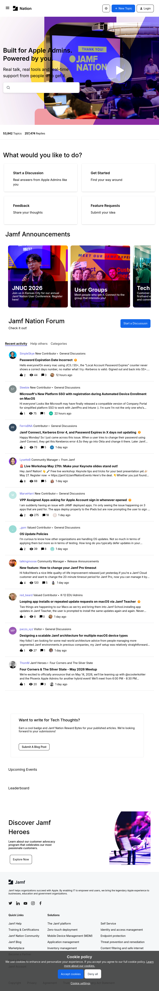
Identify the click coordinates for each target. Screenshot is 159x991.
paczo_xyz (26, 629)
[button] (79, 983)
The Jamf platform (59, 923)
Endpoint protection (113, 935)
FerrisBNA (26, 426)
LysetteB (25, 459)
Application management (63, 942)
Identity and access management (122, 929)
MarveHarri (27, 493)
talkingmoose (28, 561)
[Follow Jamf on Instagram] (33, 903)
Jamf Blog (14, 942)
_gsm (23, 527)
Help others (38, 344)
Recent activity (16, 344)
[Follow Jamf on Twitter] (10, 903)
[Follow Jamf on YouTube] (25, 903)
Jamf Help (15, 923)
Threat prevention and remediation (123, 942)
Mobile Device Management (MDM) (70, 935)
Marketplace (16, 948)
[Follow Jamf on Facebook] (40, 903)
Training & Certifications (23, 929)
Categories (59, 344)
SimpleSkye (27, 353)
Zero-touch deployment (62, 929)
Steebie (24, 387)
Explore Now (21, 859)
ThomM (24, 663)
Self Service (108, 923)
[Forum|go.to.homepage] (22, 8)
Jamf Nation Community (23, 935)
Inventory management (62, 948)
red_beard (26, 595)
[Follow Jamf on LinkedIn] (18, 903)
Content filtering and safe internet (122, 948)
